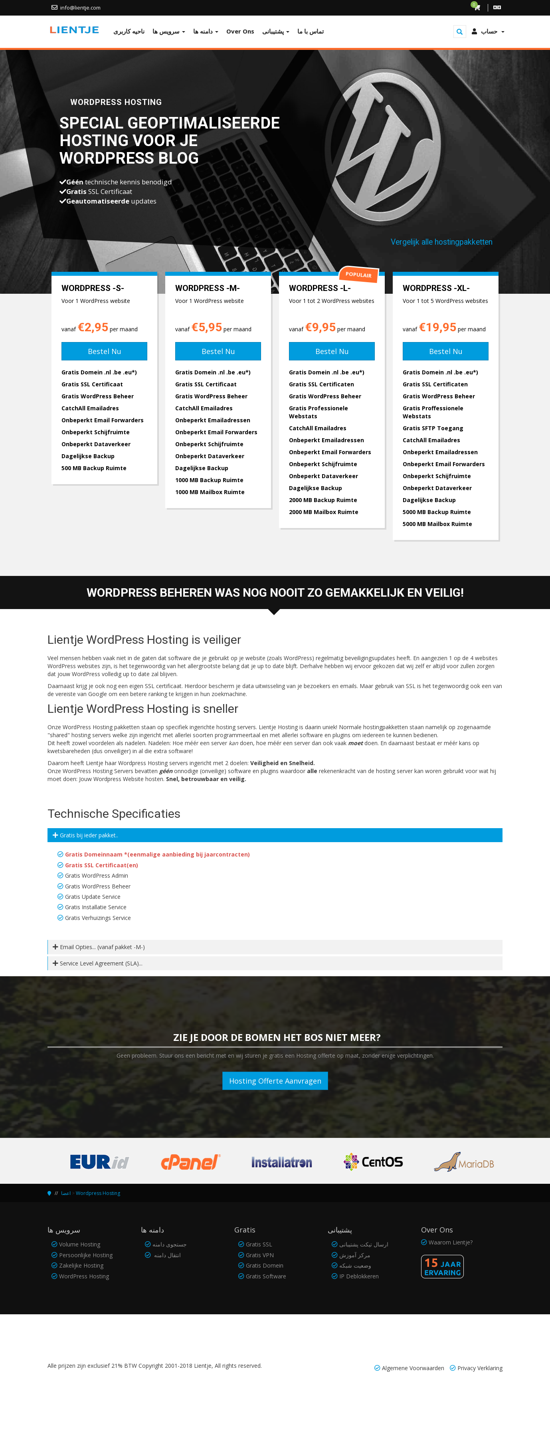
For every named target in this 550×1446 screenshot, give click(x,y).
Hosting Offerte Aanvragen (275, 1081)
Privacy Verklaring (480, 1368)
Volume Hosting (79, 1244)
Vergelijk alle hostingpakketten (442, 242)
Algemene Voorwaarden (413, 1368)
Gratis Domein (264, 1265)
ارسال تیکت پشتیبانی (363, 1244)
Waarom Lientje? (451, 1242)
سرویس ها (168, 31)
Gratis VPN (260, 1255)
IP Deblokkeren (359, 1276)
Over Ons (240, 31)
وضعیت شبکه (355, 1265)
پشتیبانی (275, 31)
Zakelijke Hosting (81, 1265)
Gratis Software (266, 1276)
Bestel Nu (104, 351)
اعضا (66, 1193)
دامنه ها (205, 31)
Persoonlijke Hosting (86, 1255)
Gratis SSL (259, 1244)
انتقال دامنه (166, 1255)
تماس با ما (310, 31)
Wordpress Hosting (98, 1193)
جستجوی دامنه (169, 1244)
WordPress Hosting (84, 1276)
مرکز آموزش (354, 1255)
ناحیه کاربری (128, 31)
